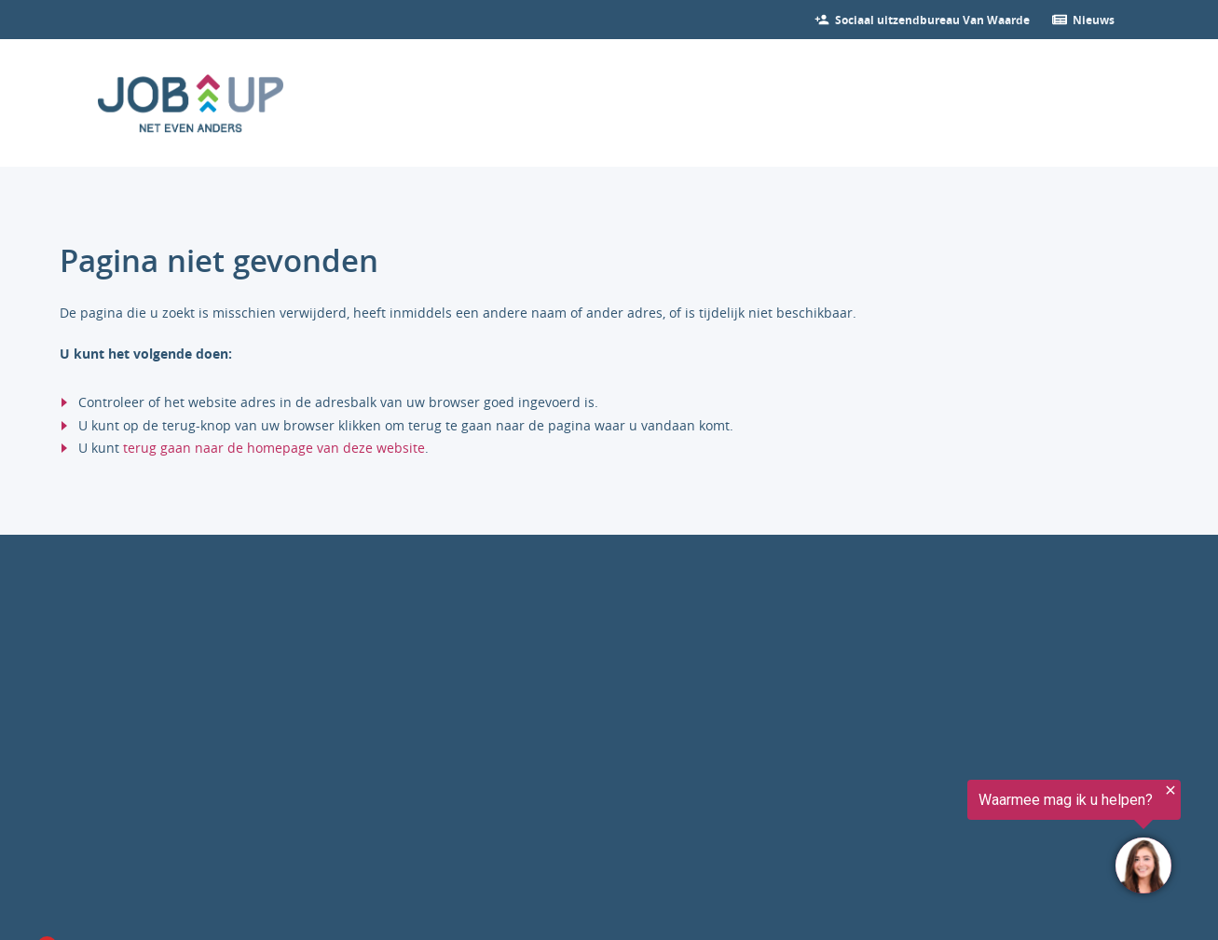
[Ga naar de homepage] (191, 103)
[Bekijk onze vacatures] (932, 20)
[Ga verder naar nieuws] (1094, 20)
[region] (989, 839)
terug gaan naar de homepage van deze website (274, 447)
